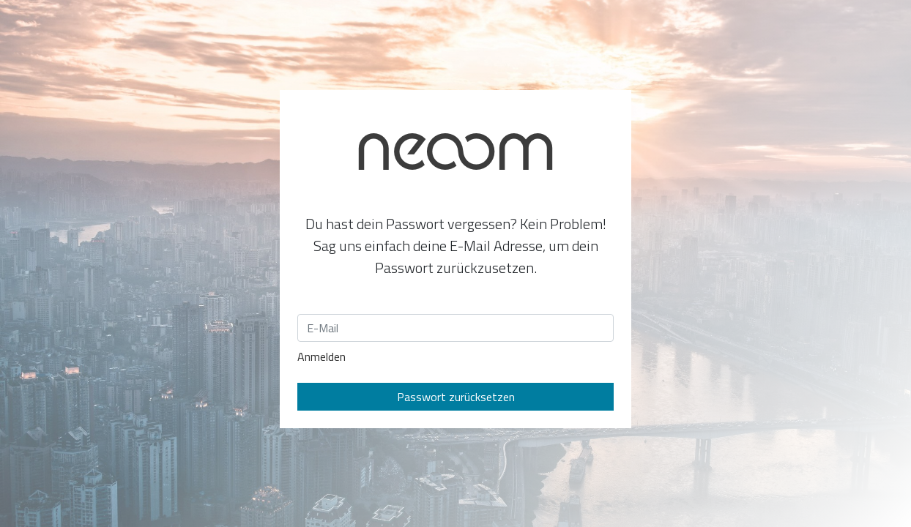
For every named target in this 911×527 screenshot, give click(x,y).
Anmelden (321, 356)
